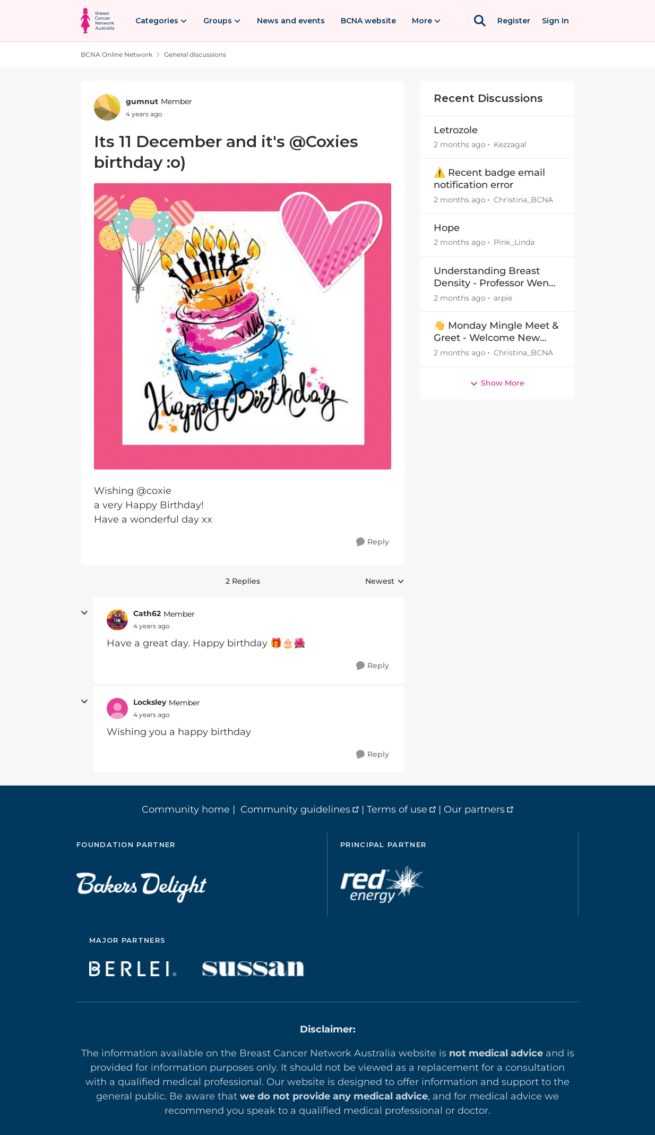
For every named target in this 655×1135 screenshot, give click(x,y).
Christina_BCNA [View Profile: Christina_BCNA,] (523, 199)
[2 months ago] (460, 144)
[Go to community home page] (97, 20)
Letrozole (456, 130)
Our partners (474, 809)
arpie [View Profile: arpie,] (503, 297)
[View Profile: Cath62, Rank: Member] (117, 619)
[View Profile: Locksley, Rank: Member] (117, 708)
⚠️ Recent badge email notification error (489, 179)
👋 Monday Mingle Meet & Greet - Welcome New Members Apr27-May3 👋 (496, 332)
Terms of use (397, 809)
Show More (497, 383)
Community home (186, 809)
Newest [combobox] (384, 581)
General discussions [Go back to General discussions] (195, 54)
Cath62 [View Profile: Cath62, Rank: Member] (147, 613)
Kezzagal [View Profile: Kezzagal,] (510, 144)
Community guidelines (295, 809)
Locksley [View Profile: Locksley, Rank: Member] (149, 702)
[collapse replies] (84, 613)
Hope (447, 228)
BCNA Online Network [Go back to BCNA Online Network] (116, 54)
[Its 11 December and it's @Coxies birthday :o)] (151, 626)
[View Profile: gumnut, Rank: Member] (107, 107)
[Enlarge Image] (242, 326)
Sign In (555, 20)
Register (513, 20)
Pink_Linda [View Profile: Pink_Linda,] (514, 243)
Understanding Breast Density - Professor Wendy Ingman (497, 277)
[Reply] (372, 542)
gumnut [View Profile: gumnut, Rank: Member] (142, 101)
